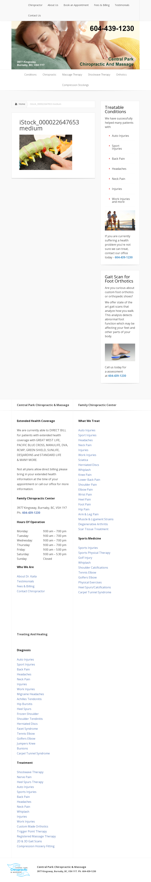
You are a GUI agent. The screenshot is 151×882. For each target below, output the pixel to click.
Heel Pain (84, 499)
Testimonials (25, 581)
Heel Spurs (24, 709)
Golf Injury (85, 558)
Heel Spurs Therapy (30, 782)
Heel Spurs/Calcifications (94, 587)
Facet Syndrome (27, 729)
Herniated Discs (88, 465)
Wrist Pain (85, 494)
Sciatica (83, 460)
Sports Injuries (88, 548)
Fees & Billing (25, 586)
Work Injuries (87, 455)
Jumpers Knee (26, 743)
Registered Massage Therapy (36, 836)
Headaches (119, 169)
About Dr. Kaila (27, 576)
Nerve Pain (24, 777)
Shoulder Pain (87, 485)
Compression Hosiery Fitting (36, 846)
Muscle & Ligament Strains (96, 519)
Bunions (22, 748)
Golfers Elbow (87, 577)
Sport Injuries (117, 147)
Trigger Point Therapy (32, 831)
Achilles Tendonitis (29, 699)
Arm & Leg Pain (88, 514)
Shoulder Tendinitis (30, 719)
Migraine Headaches (30, 694)
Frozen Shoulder (28, 714)
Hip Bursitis (24, 704)
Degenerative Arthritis (93, 524)
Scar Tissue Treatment (93, 529)
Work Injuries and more (121, 200)
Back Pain (118, 159)
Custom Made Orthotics (32, 826)
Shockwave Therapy (30, 772)
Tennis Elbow (87, 572)
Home (22, 104)
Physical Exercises (90, 582)
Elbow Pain (85, 489)
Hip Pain (83, 509)
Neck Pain (118, 179)
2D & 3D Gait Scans (29, 841)
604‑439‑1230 (124, 257)
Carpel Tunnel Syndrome (94, 592)
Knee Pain (85, 475)
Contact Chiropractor (31, 591)
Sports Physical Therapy (94, 553)
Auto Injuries (120, 136)
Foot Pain (84, 504)
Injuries (117, 189)
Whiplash (84, 470)
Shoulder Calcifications (93, 567)
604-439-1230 (31, 513)
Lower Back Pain (89, 480)
